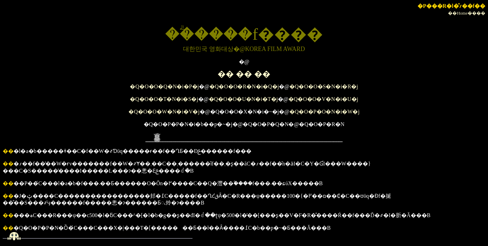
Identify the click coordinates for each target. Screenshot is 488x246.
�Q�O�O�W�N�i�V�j (164, 112)
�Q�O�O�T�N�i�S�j (164, 99)
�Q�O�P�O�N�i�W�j (324, 112)
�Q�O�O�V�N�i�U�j (323, 99)
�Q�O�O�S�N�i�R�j (323, 86)
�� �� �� (244, 74)
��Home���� (466, 13)
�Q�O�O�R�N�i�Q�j (244, 86)
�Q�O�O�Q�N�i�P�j (164, 86)
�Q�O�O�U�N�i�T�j (243, 99)
